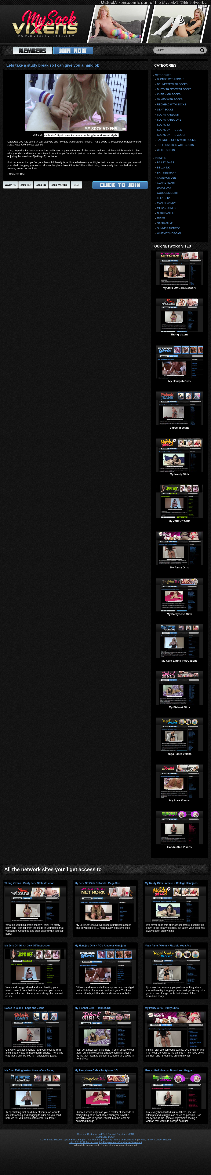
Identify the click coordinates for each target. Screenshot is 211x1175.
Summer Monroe (169, 228)
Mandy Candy (166, 203)
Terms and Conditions (125, 1139)
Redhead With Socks (171, 104)
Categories (163, 75)
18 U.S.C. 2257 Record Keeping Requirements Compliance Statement (105, 1142)
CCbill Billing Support (51, 1139)
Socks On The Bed (169, 129)
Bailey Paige (165, 162)
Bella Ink (163, 167)
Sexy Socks (165, 109)
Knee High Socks (169, 94)
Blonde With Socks (170, 79)
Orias (161, 218)
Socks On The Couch (171, 134)
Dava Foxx (164, 187)
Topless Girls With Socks (175, 145)
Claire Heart (166, 182)
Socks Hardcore (169, 119)
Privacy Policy (145, 1139)
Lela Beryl (164, 198)
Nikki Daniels (166, 213)
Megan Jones (166, 208)
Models (160, 158)
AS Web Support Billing (100, 1139)
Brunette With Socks (172, 84)
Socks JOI (164, 124)
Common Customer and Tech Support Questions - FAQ (105, 1134)
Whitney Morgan (169, 233)
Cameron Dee (166, 177)
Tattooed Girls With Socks (176, 140)
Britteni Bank (166, 172)
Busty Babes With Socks (174, 89)
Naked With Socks (170, 99)
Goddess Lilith (167, 192)
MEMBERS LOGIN (105, 1137)
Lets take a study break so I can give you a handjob (52, 65)
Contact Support (162, 1139)
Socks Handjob (168, 114)
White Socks (166, 150)
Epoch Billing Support (75, 1139)
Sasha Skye (165, 223)
